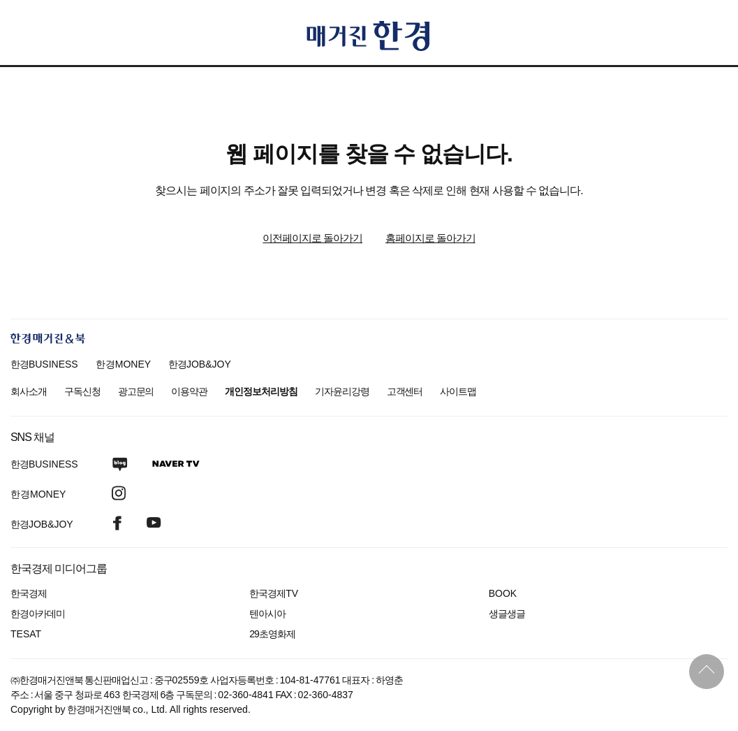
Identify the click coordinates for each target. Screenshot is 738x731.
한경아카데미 (37, 613)
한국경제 (28, 593)
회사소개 (28, 391)
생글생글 (507, 613)
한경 (44, 364)
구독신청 (82, 391)
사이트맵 (458, 391)
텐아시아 (267, 613)
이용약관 (189, 391)
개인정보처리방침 (261, 391)
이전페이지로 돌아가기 (312, 238)
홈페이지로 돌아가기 (430, 238)
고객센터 (405, 391)
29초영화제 (272, 633)
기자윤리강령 (342, 391)
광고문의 (136, 391)
